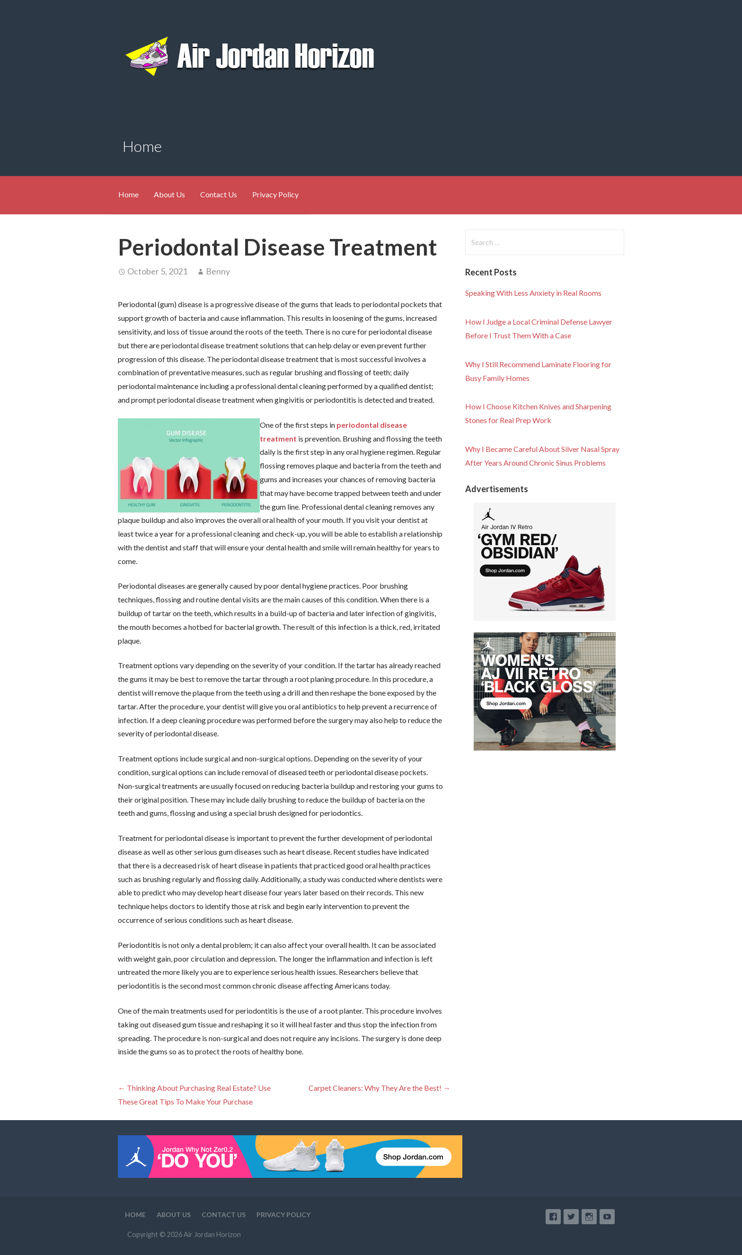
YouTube (607, 1216)
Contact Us (218, 194)
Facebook (553, 1216)
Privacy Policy (275, 194)
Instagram (589, 1216)
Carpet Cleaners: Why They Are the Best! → (379, 1087)
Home (128, 194)
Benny (218, 271)
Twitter (571, 1216)
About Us (169, 194)
